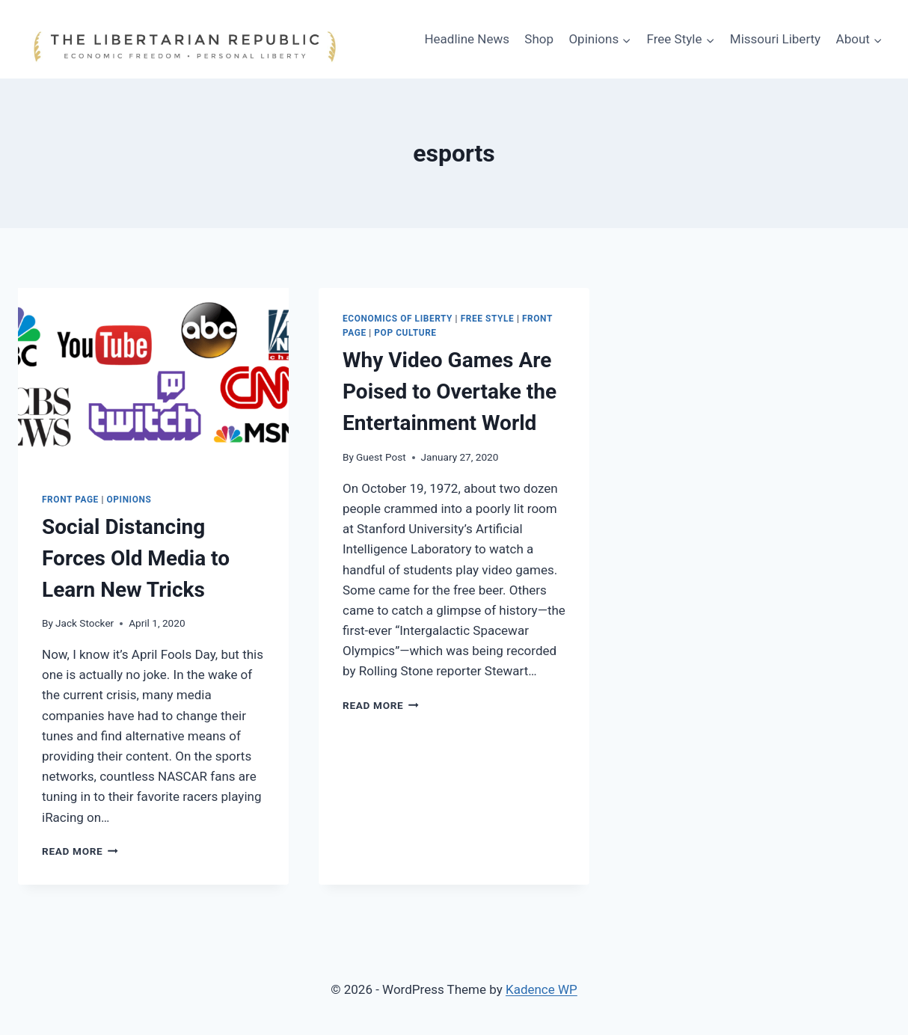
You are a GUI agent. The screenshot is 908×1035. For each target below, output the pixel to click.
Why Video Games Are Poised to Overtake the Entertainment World (449, 391)
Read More (80, 851)
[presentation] (153, 378)
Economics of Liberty (398, 318)
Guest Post (381, 457)
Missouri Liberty (775, 38)
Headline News (466, 38)
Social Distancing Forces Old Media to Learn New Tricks (136, 558)
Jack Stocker (84, 623)
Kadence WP (541, 989)
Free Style (488, 318)
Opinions (129, 499)
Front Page (70, 499)
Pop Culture (405, 333)
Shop (538, 38)
